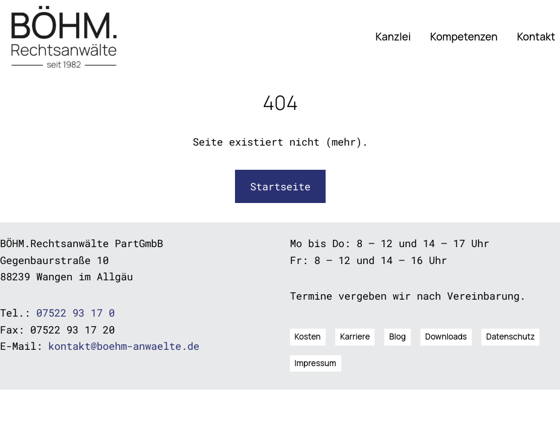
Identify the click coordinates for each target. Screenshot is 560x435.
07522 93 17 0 (75, 313)
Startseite (280, 186)
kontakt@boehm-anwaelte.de (123, 346)
